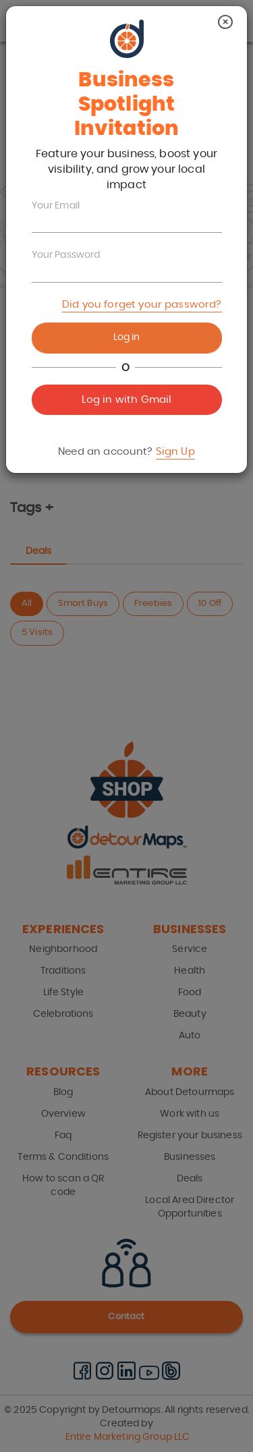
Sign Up (175, 452)
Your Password (66, 255)
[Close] (225, 22)
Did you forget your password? (141, 305)
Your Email (56, 206)
